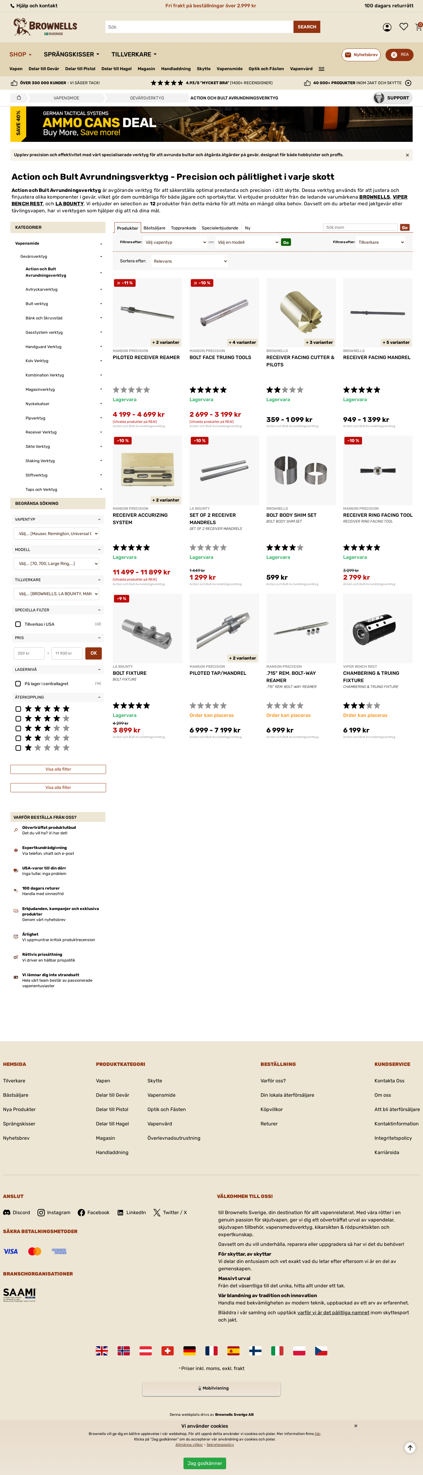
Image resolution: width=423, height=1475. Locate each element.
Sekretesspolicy (220, 1445)
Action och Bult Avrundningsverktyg (139, 426)
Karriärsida (387, 1152)
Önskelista (405, 27)
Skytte (204, 68)
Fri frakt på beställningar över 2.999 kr (210, 6)
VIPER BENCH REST (360, 666)
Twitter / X (170, 1212)
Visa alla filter (58, 769)
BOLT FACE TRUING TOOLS (220, 357)
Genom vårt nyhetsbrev (44, 919)
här (317, 1434)
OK (94, 653)
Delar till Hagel (116, 68)
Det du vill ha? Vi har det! (44, 833)
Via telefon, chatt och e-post (48, 853)
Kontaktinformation (397, 1124)
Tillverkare (131, 54)
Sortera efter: (133, 261)
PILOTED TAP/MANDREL (218, 673)
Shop (17, 54)
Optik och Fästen (266, 68)
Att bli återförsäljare (397, 1109)
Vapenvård (301, 68)
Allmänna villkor (189, 1445)
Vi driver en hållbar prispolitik (48, 960)
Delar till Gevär (44, 68)
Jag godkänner (204, 1463)
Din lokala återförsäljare (287, 1095)
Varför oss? (273, 1081)
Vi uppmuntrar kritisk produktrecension (58, 939)
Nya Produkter (19, 1109)
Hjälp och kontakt (33, 6)
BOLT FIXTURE (130, 673)
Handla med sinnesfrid (43, 893)
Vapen (16, 68)
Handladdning (176, 68)
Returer (269, 1124)
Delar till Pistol (80, 68)
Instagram (53, 1212)
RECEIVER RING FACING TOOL (378, 515)
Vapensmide (230, 68)
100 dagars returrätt (389, 6)
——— (321, 68)
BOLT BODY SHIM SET (291, 515)
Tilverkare (14, 1081)
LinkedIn (131, 1212)
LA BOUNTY (69, 204)
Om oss (383, 1095)
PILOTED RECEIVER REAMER (146, 357)
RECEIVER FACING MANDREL (377, 357)
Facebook (93, 1212)
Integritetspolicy (393, 1138)
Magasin (146, 68)
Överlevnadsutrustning (174, 1138)
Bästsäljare (15, 1095)
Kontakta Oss (389, 1081)
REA (405, 54)
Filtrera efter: (131, 242)
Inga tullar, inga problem (44, 873)
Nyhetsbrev (16, 1138)
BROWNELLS (374, 197)
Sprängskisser (69, 54)
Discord (16, 1212)
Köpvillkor (272, 1109)
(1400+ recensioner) (229, 83)
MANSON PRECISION (130, 351)
